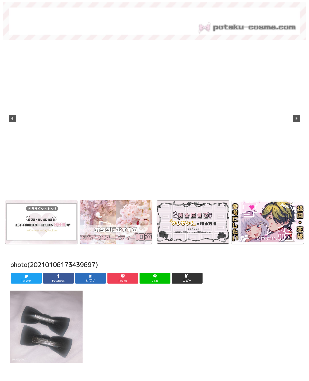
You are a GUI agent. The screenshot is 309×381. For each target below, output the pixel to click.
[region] (154, 122)
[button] (12, 118)
